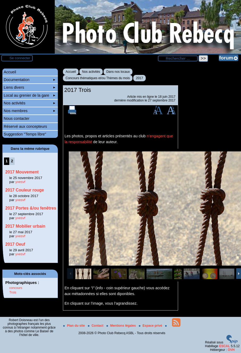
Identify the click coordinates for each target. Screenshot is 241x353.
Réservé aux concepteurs (25, 126)
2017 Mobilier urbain (25, 226)
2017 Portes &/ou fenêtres (30, 208)
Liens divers (29, 87)
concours (15, 288)
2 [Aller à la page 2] (12, 161)
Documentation (29, 80)
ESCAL (224, 346)
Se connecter (20, 58)
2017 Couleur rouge (24, 190)
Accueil (71, 72)
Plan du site (74, 326)
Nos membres (29, 111)
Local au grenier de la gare (29, 95)
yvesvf (20, 182)
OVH (231, 350)
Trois (12, 292)
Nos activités (91, 72)
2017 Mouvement (22, 172)
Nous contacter (16, 118)
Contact (96, 326)
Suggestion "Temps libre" (25, 134)
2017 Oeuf (15, 244)
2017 (139, 78)
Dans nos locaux (118, 72)
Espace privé (151, 326)
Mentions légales (121, 326)
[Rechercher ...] (178, 58)
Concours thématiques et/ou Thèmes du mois (98, 78)
